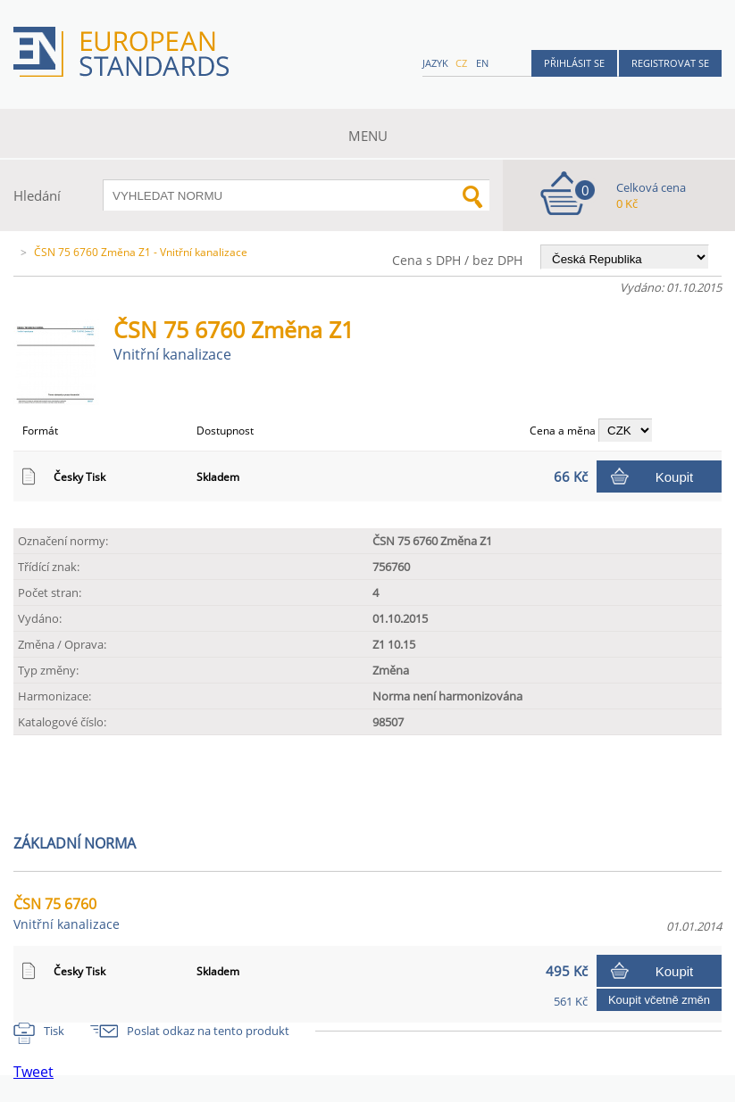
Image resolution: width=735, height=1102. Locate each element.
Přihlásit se (574, 63)
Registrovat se (670, 63)
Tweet (33, 1071)
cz (461, 63)
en (482, 63)
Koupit (675, 477)
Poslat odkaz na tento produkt (208, 1031)
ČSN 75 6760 (66, 913)
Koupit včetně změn (659, 1000)
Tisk (54, 1031)
